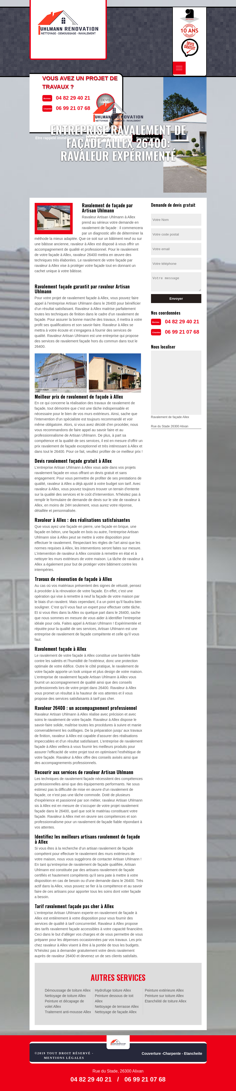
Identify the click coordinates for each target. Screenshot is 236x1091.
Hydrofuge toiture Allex (113, 990)
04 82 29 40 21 (182, 321)
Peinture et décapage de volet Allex (64, 1004)
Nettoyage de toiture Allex (65, 996)
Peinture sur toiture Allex (164, 996)
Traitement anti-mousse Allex (68, 1012)
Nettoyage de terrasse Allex (117, 1006)
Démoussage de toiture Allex (68, 990)
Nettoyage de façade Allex (116, 1012)
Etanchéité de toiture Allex (165, 1001)
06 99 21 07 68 (182, 332)
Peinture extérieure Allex (164, 990)
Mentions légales (64, 1058)
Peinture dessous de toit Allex (114, 998)
